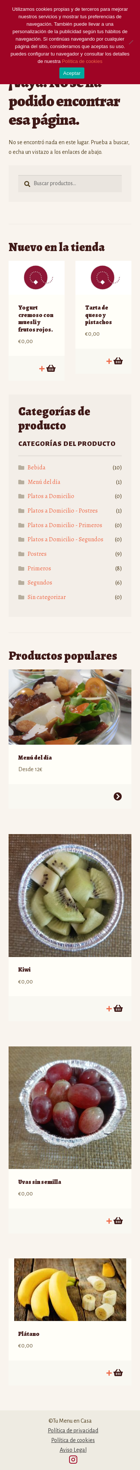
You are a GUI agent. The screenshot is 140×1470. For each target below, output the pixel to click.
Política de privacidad (73, 1430)
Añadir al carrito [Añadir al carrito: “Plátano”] (117, 1373)
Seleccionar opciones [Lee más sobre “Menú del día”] (117, 796)
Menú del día (44, 482)
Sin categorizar (47, 597)
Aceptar (72, 73)
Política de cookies (73, 1440)
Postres (37, 554)
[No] (130, 42)
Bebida (37, 467)
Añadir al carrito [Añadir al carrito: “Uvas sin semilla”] (117, 1221)
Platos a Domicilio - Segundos (65, 539)
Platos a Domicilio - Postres (63, 511)
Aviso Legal (73, 1450)
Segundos (40, 583)
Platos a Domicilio (51, 496)
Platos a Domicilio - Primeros (65, 525)
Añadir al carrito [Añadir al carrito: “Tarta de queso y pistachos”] (117, 361)
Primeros (39, 568)
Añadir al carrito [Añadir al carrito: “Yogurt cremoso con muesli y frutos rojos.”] (50, 368)
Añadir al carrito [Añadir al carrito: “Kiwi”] (117, 1008)
